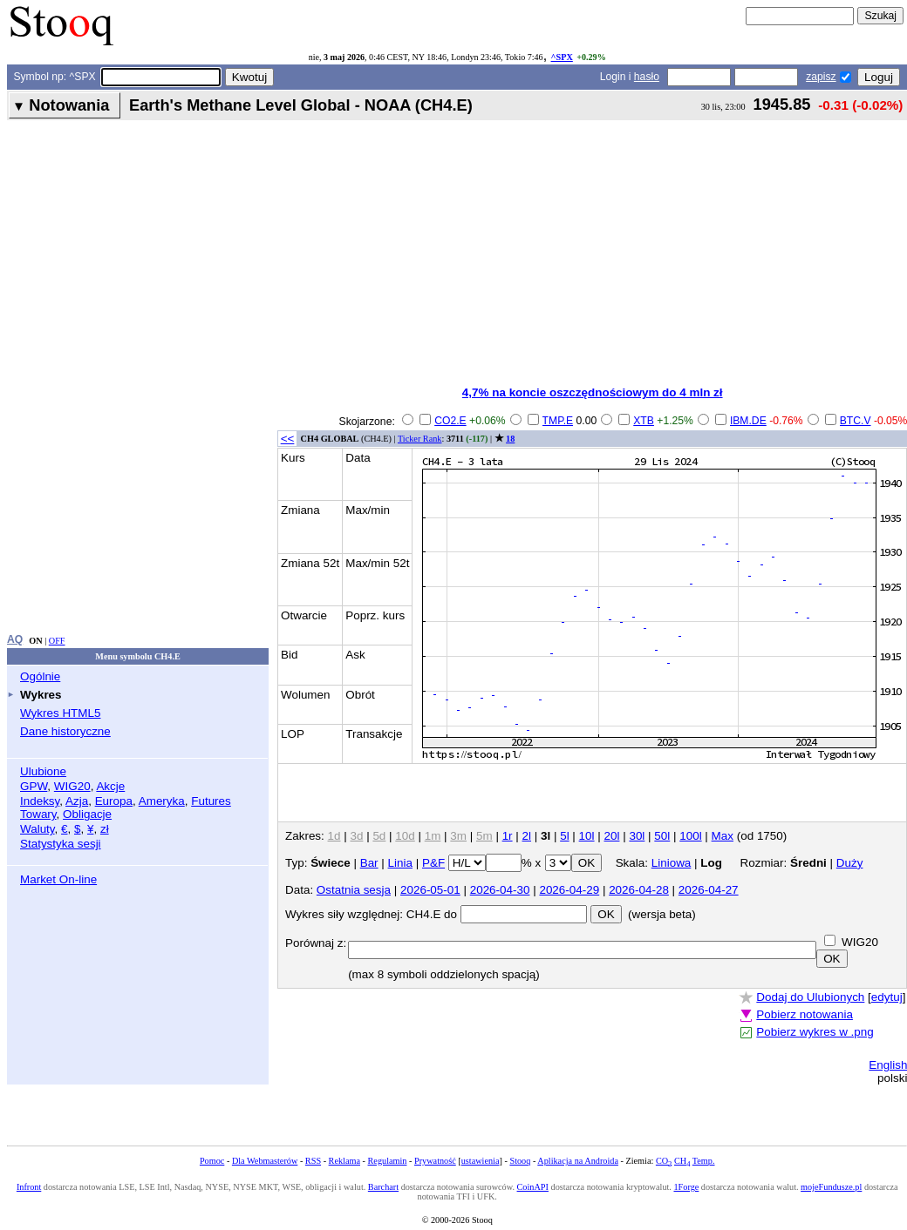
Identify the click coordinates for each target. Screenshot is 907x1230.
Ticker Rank (420, 438)
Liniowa (671, 862)
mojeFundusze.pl (831, 1187)
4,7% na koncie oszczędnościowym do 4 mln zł (592, 392)
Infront (29, 1187)
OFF (57, 640)
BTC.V (855, 421)
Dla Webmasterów (264, 1161)
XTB (643, 421)
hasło (646, 77)
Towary (38, 814)
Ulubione (43, 771)
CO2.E (450, 421)
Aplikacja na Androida (577, 1161)
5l (564, 835)
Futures (211, 801)
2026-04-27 (709, 889)
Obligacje (87, 814)
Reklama (344, 1161)
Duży (849, 862)
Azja (76, 801)
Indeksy (39, 801)
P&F (433, 862)
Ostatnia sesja (354, 889)
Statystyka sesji (60, 843)
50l (662, 835)
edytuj (887, 997)
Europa (114, 801)
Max (722, 835)
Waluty (37, 828)
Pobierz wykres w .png (814, 1031)
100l (690, 835)
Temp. (703, 1161)
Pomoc (212, 1161)
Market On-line (58, 879)
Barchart (383, 1187)
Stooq (519, 1161)
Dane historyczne (65, 731)
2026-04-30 (500, 889)
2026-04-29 (569, 889)
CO (664, 1161)
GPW (33, 786)
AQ (15, 639)
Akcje (110, 786)
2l (526, 835)
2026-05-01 (430, 889)
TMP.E (558, 421)
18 (510, 438)
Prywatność (435, 1161)
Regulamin (387, 1161)
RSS (313, 1161)
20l (612, 835)
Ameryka (162, 801)
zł (104, 828)
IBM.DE (748, 421)
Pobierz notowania (804, 1014)
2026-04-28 (639, 889)
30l (636, 835)
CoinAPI (533, 1187)
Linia (400, 862)
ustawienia (480, 1161)
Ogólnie (40, 676)
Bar (369, 862)
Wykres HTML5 (60, 713)
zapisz (820, 77)
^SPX (562, 57)
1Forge (686, 1187)
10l (587, 835)
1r (507, 835)
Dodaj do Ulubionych (810, 997)
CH (682, 1161)
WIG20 (72, 786)
